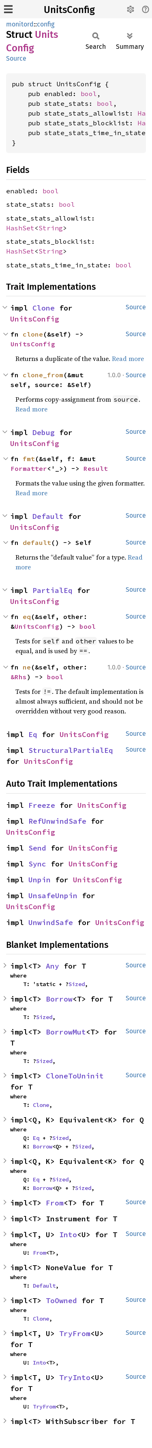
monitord (20, 24)
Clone (43, 308)
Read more (128, 358)
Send (37, 848)
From (55, 1202)
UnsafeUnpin (52, 895)
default (37, 542)
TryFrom (74, 1333)
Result (95, 468)
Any (52, 966)
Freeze (41, 805)
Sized (77, 984)
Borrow (59, 999)
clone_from (43, 375)
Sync (37, 863)
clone (33, 334)
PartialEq (52, 590)
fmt (29, 459)
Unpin (39, 879)
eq (27, 616)
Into (68, 1234)
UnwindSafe (50, 922)
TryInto (74, 1377)
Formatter (29, 468)
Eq (32, 734)
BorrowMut (66, 1032)
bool (89, 94)
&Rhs (19, 677)
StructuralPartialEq (70, 750)
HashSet (20, 228)
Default (48, 516)
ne (27, 667)
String (51, 228)
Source (16, 58)
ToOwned (61, 1300)
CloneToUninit (75, 1076)
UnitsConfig (69, 9)
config (45, 24)
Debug (43, 432)
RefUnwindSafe (57, 821)
